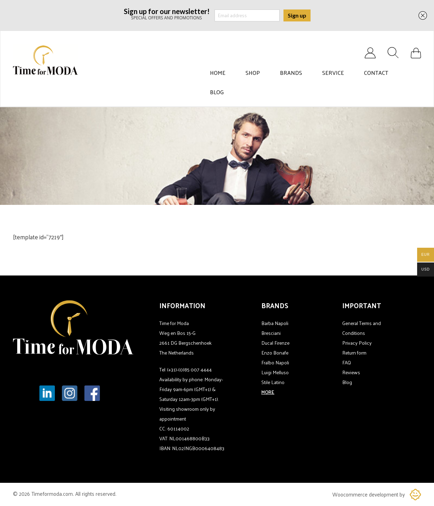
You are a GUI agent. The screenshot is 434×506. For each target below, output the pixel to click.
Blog (217, 92)
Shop (252, 73)
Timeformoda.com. (53, 493)
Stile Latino (273, 382)
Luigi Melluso (275, 372)
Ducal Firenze (275, 342)
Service (333, 73)
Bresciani (271, 333)
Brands (291, 73)
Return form (354, 352)
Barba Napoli (274, 323)
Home (217, 73)
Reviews (351, 372)
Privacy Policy (357, 342)
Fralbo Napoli (275, 362)
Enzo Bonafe (274, 352)
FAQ (346, 362)
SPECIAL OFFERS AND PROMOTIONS (167, 13)
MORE (267, 392)
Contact (376, 73)
